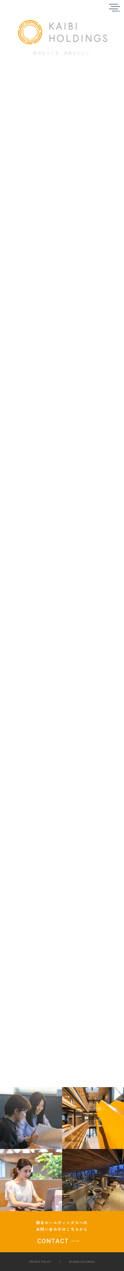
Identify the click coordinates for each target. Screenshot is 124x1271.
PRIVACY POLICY (40, 1262)
